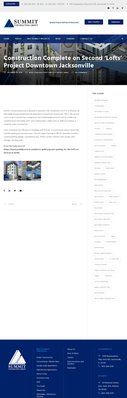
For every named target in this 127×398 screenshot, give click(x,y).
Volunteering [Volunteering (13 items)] (99, 293)
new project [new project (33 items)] (99, 231)
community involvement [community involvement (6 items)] (103, 134)
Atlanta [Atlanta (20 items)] (97, 129)
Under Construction (45, 326)
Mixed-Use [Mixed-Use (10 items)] (112, 202)
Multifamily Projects (38, 38)
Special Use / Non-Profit (46, 370)
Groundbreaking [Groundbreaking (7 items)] (100, 180)
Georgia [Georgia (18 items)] (97, 168)
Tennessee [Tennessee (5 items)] (108, 276)
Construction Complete (45, 73)
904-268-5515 (29, 4)
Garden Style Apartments (47, 335)
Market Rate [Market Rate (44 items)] (99, 202)
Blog (31, 73)
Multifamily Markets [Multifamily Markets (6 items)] (102, 225)
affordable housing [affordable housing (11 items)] (101, 112)
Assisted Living (43, 347)
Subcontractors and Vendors (75, 332)
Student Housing (43, 374)
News (58, 38)
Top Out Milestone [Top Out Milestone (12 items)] (101, 282)
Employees (115, 22)
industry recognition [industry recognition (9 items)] (102, 191)
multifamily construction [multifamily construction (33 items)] (104, 214)
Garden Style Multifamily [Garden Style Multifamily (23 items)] (103, 157)
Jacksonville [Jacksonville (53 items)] (99, 197)
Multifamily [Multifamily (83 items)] (98, 208)
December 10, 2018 (14, 73)
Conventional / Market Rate (48, 331)
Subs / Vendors (94, 22)
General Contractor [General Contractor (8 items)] (102, 163)
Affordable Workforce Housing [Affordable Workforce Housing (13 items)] (106, 117)
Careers (70, 38)
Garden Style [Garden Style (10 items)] (99, 151)
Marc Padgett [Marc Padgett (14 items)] (114, 197)
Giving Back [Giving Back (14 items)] (110, 168)
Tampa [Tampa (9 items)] (96, 276)
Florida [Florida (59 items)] (113, 146)
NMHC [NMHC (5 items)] (113, 236)
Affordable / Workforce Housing (46, 364)
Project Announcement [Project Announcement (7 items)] (103, 253)
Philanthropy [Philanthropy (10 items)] (111, 242)
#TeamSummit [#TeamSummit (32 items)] (99, 106)
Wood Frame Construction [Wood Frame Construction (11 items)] (104, 299)
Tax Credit (41, 355)
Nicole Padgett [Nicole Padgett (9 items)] (100, 236)
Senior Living (42, 343)
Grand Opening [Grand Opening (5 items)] (100, 174)
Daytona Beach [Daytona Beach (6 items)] (100, 146)
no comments (81, 73)
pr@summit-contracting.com (105, 374)
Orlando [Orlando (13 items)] (97, 242)
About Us (71, 318)
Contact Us (86, 38)
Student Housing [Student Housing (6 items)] (100, 265)
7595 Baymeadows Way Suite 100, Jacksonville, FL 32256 (91, 4)
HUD (38, 351)
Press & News (73, 322)
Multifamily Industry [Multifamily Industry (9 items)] (102, 219)
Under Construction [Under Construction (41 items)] (102, 287)
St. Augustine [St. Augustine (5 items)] (114, 259)
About (18, 38)
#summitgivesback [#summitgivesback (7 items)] (101, 100)
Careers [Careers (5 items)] (108, 129)
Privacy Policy (85, 392)
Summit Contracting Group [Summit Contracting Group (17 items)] (104, 270)
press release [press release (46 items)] (99, 248)
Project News (62, 73)
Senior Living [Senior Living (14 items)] (99, 259)
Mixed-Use (41, 359)
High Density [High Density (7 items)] (98, 185)
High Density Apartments (47, 339)
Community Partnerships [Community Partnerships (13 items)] (103, 140)
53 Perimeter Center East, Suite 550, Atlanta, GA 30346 (108, 356)
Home (6, 38)
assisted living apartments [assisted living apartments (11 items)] (104, 123)
